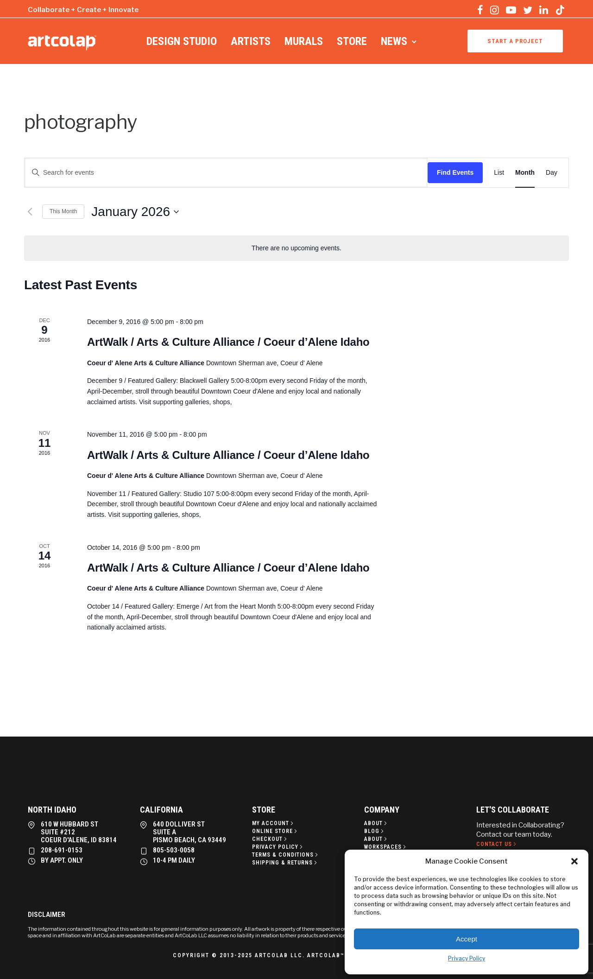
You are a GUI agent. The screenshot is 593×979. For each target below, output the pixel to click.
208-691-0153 (61, 850)
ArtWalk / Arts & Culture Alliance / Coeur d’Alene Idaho (228, 342)
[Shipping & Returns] (285, 862)
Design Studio (181, 41)
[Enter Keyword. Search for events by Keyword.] (226, 172)
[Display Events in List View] (499, 172)
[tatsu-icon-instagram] (494, 10)
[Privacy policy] (278, 847)
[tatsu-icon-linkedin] (543, 10)
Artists (251, 41)
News (394, 41)
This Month (63, 211)
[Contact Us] (497, 844)
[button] (574, 861)
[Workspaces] (386, 847)
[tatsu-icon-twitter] (527, 10)
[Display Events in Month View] (525, 172)
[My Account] (273, 823)
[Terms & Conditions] (286, 855)
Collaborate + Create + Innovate (83, 10)
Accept (466, 939)
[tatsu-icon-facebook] (480, 10)
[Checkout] (270, 839)
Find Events (455, 172)
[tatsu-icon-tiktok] (560, 10)
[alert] (296, 248)
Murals (303, 41)
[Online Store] (275, 831)
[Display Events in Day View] (551, 172)
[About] (376, 823)
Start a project (515, 41)
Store (352, 41)
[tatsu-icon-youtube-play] (511, 10)
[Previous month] (29, 211)
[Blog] (374, 831)
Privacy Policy (466, 958)
